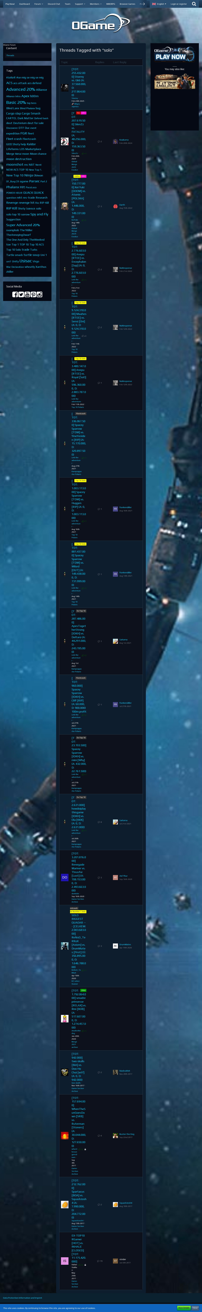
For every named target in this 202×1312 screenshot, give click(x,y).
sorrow (25, 214)
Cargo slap (13, 113)
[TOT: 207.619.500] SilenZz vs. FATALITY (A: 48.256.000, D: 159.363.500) (79, 132)
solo (38, 208)
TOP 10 (24, 244)
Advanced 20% (20, 89)
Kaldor (31, 144)
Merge (10, 153)
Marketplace (33, 149)
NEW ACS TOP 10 (17, 169)
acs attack (20, 83)
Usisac (25, 260)
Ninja (28, 175)
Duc (27, 127)
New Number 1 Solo (76, 911)
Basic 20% (16, 102)
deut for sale (35, 123)
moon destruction (19, 159)
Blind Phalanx (27, 108)
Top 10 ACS (36, 244)
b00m (34, 96)
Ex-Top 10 (81, 611)
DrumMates (125, 944)
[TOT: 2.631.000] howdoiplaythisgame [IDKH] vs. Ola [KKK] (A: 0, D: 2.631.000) (79, 812)
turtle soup (32, 255)
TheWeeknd (36, 239)
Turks (33, 249)
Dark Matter (25, 118)
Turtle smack (14, 255)
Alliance (41, 89)
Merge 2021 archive (75, 1044)
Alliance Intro (13, 96)
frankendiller (125, 507)
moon (25, 153)
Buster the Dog (126, 1134)
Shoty (21, 208)
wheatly (30, 266)
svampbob (12, 230)
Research (41, 197)
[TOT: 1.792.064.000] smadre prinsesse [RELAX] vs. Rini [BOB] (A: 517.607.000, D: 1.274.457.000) (79, 1009)
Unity (15, 261)
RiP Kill (11, 208)
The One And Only (17, 239)
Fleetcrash (29, 139)
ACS (9, 83)
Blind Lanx (12, 108)
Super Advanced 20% (23, 225)
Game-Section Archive (75, 1171)
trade (25, 249)
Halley (77, 176)
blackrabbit (124, 1070)
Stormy (75, 98)
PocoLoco (31, 187)
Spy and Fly (39, 214)
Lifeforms (12, 149)
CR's (83, 113)
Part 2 (43, 181)
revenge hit (26, 202)
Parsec (34, 181)
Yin (78, 113)
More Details (184, 1308)
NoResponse (125, 268)
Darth (122, 205)
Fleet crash (14, 139)
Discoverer (12, 127)
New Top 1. (35, 169)
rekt (19, 197)
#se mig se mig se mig (30, 77)
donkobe (75, 893)
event (33, 127)
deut (9, 123)
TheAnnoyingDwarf (18, 234)
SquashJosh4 (77, 1221)
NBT (32, 164)
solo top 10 (13, 214)
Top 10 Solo (13, 249)
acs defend (34, 83)
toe (8, 244)
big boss (31, 103)
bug (38, 108)
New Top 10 (15, 175)
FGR (23, 133)
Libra (83, 990)
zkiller (9, 271)
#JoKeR (11, 77)
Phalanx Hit (15, 187)
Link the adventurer (76, 282)
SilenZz (75, 153)
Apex (25, 96)
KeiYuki (75, 220)
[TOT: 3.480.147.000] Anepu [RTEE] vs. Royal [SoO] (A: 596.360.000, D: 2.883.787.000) (79, 377)
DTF (21, 127)
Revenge (12, 202)
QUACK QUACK (33, 192)
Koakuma (124, 139)
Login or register (179, 4)
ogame (24, 181)
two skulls (76, 1083)
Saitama (123, 639)
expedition (13, 133)
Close (195, 1308)
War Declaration (15, 266)
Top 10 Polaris (78, 407)
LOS (21, 149)
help (23, 144)
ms (26, 164)
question (11, 197)
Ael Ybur (123, 876)
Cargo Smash (31, 113)
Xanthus (41, 266)
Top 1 (15, 244)
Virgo (36, 261)
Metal (18, 153)
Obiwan (38, 175)
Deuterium (20, 123)
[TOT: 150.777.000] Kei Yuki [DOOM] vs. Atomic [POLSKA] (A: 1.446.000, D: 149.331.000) (79, 198)
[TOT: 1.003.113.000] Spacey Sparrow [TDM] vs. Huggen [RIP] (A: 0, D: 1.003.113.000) (79, 499)
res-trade (29, 197)
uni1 (8, 261)
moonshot (14, 164)
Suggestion (13, 219)
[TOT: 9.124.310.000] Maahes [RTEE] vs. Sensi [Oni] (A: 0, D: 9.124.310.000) (79, 317)
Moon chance (38, 153)
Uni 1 (43, 255)
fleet (31, 133)
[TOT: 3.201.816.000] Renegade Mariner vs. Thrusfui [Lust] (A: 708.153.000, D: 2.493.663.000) (79, 872)
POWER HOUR (14, 192)
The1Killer (26, 230)
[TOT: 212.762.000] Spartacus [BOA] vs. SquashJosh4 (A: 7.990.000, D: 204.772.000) (79, 1199)
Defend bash (41, 118)
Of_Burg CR (12, 181)
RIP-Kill (44, 202)
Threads (10, 55)
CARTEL (11, 118)
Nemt (38, 164)
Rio (37, 202)
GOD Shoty (13, 144)
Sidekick (30, 208)
